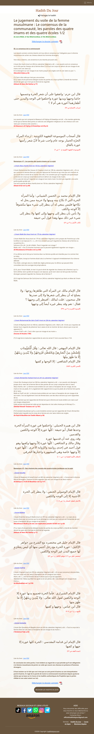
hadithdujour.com (53, 731)
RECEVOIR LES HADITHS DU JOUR (47, 690)
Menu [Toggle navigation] (88, 2)
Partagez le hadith (47, 15)
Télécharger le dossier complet (45, 41)
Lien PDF (26, 115)
